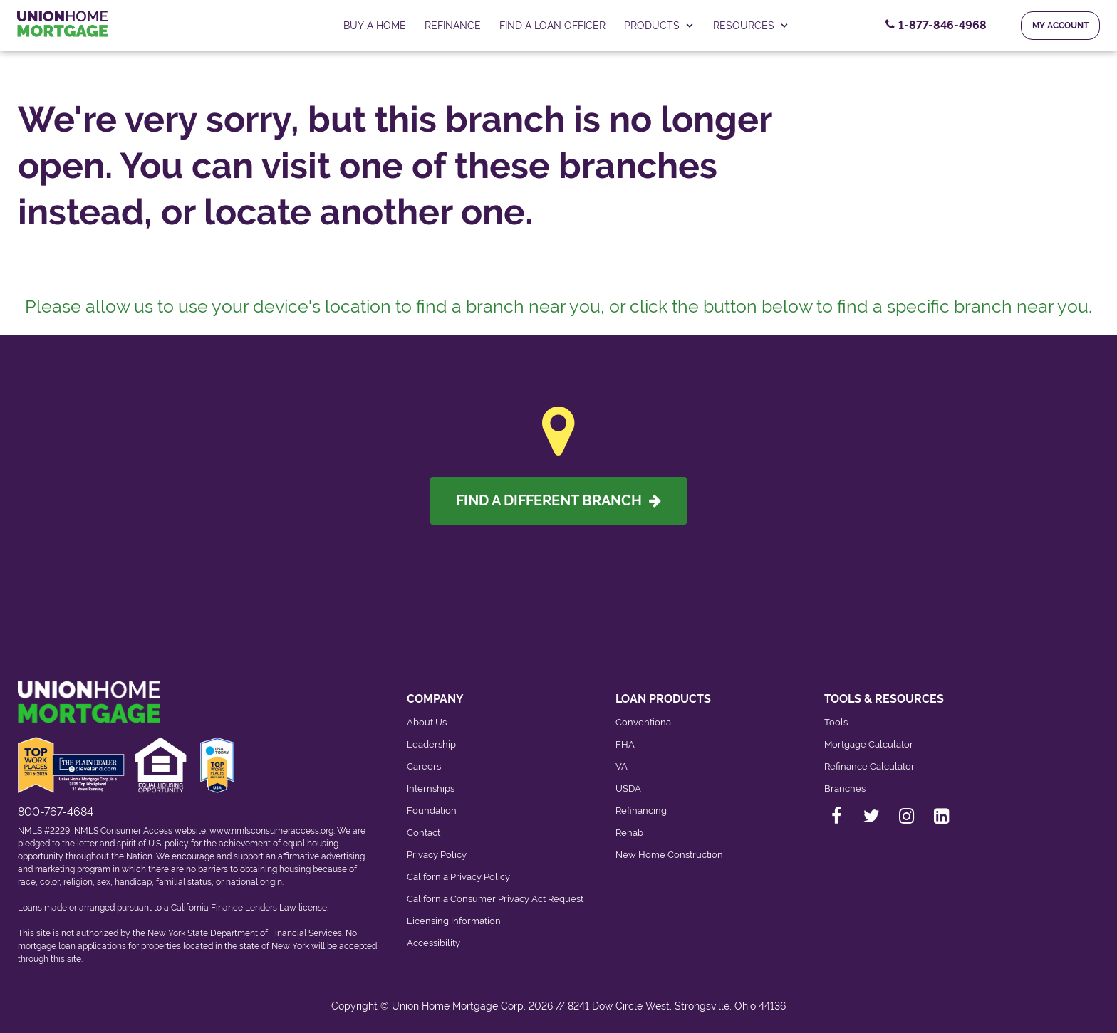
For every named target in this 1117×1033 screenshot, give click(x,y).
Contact (423, 832)
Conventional (644, 722)
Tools (836, 722)
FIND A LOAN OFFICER (552, 25)
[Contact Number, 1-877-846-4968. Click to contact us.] (936, 26)
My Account (1060, 26)
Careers (424, 766)
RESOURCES (751, 25)
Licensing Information (454, 921)
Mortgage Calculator (868, 744)
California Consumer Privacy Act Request (495, 898)
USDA (628, 788)
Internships (430, 788)
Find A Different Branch (558, 500)
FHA (625, 744)
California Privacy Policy (458, 876)
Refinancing (641, 810)
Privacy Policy (437, 854)
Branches (845, 788)
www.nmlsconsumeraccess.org (271, 831)
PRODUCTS (659, 25)
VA (621, 766)
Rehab (629, 832)
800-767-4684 (55, 812)
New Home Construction (669, 854)
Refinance (453, 25)
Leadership (431, 744)
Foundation (432, 810)
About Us (427, 722)
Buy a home (374, 25)
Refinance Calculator (869, 766)
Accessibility (433, 943)
